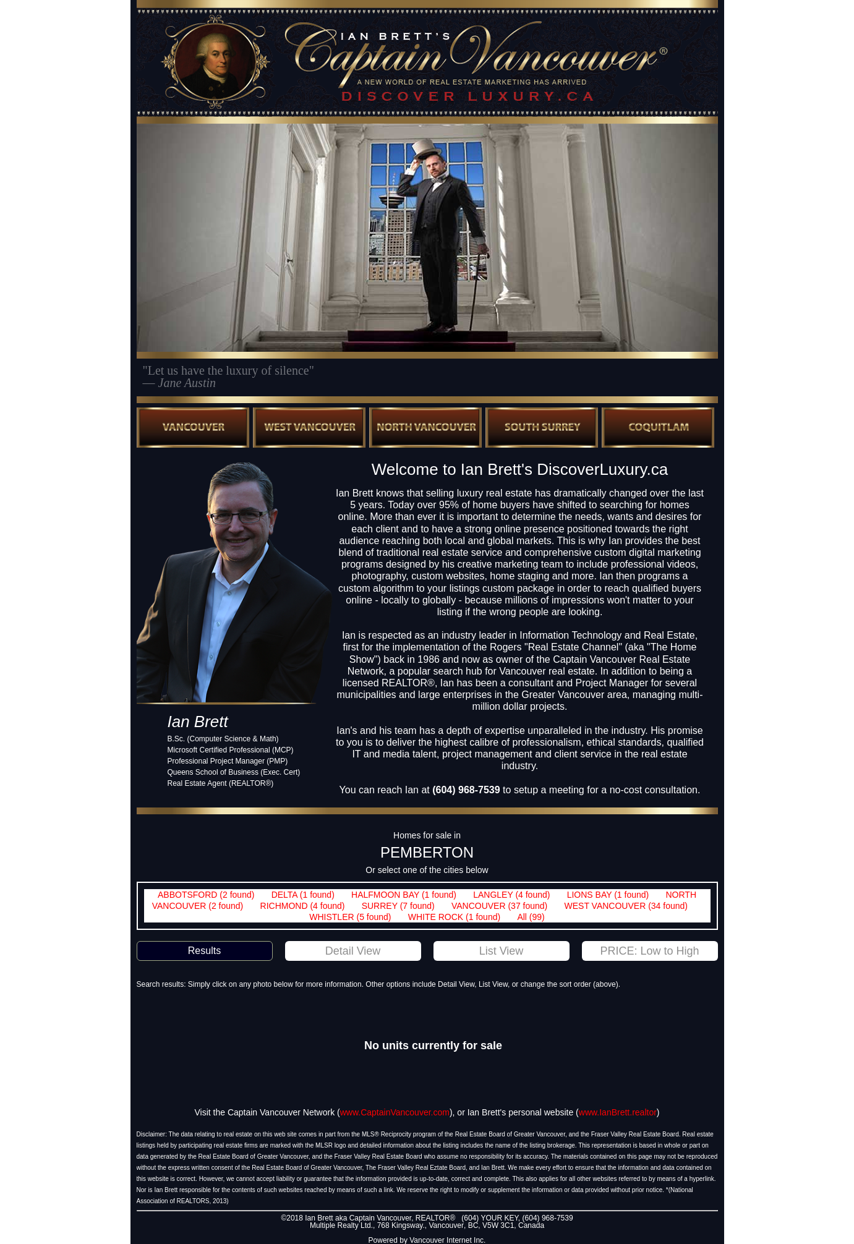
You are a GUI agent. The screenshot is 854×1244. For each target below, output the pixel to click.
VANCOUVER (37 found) (499, 906)
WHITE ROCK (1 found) (454, 917)
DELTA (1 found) (303, 895)
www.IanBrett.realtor (618, 1112)
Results (204, 950)
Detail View (353, 951)
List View (501, 951)
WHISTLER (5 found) (350, 917)
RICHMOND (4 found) (302, 906)
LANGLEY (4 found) (511, 895)
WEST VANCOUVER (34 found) (626, 906)
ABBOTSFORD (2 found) (206, 895)
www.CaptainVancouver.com (395, 1112)
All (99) (530, 917)
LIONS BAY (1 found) (608, 895)
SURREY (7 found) (398, 906)
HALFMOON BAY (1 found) (403, 895)
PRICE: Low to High (649, 951)
